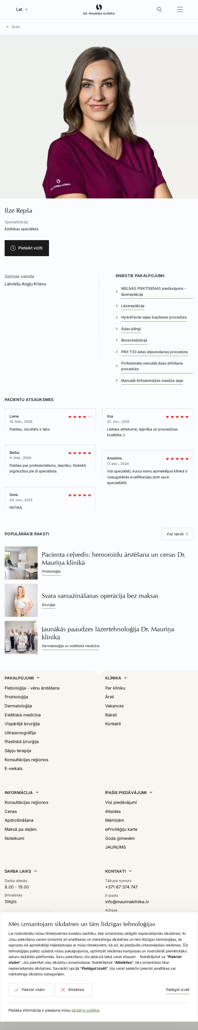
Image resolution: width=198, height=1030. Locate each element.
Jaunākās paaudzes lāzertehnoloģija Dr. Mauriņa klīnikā (108, 633)
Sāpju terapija (18, 750)
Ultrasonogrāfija (20, 732)
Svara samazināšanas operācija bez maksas (100, 596)
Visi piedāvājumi (121, 802)
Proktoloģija (16, 696)
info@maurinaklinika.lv (127, 901)
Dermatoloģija (18, 705)
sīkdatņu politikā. (85, 1010)
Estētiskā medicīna (23, 714)
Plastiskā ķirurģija (22, 741)
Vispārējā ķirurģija (22, 723)
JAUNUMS (115, 847)
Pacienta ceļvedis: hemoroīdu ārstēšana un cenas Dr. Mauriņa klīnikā (114, 558)
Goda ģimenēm (120, 838)
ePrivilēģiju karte (121, 829)
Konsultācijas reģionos (26, 759)
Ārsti (16, 27)
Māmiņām (114, 820)
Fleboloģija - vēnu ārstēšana (32, 688)
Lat (19, 9)
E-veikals (13, 768)
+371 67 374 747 (121, 887)
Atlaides (113, 811)
